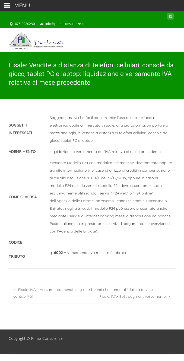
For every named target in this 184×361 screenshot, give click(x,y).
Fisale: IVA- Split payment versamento (135, 296)
